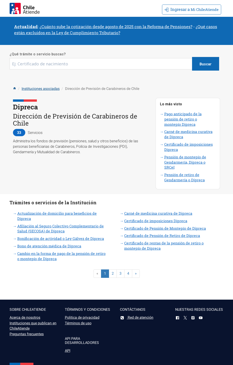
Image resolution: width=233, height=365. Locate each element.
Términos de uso (78, 323)
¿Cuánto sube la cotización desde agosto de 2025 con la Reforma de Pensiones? (116, 26)
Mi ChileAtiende (192, 9)
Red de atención (136, 317)
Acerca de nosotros (25, 317)
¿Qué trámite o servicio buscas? (38, 54)
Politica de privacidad (82, 317)
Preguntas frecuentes (27, 334)
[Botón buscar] (205, 64)
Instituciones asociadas (41, 88)
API (67, 350)
